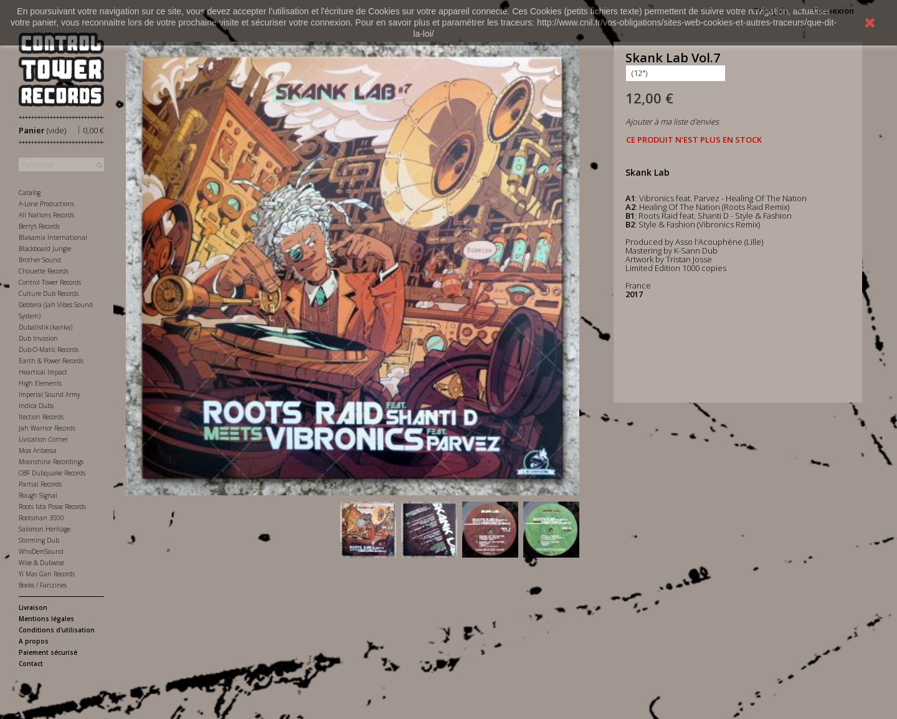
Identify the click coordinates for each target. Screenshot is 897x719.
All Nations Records (46, 215)
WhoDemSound (41, 551)
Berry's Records (39, 226)
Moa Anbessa (38, 450)
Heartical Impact (43, 372)
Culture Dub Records (48, 293)
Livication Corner (43, 439)
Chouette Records (44, 271)
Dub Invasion (38, 338)
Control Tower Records (50, 282)
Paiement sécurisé (48, 652)
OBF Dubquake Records (52, 473)
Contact (31, 663)
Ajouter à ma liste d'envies (672, 121)
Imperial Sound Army (49, 394)
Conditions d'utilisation (57, 630)
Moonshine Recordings (51, 461)
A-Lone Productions (46, 203)
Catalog (29, 192)
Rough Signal (38, 495)
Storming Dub (39, 540)
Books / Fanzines (43, 585)
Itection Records (41, 416)
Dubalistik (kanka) (45, 327)
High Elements (40, 383)
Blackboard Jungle (45, 248)
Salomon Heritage (44, 529)
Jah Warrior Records (47, 428)
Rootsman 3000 (41, 517)
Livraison (33, 607)
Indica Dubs (36, 405)
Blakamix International (53, 237)
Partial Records (40, 484)
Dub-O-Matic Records (48, 349)
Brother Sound (40, 259)
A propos (34, 641)
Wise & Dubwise (41, 562)
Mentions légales (46, 618)
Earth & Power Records (51, 360)
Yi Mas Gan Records (47, 573)
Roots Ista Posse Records (52, 506)
